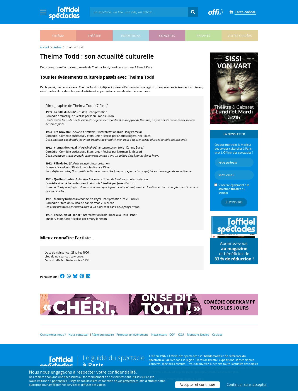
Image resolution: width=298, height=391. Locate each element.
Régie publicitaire (103, 335)
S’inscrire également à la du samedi (233, 189)
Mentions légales (198, 335)
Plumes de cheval (65, 147)
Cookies (217, 335)
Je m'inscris (234, 202)
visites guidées (240, 36)
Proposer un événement (132, 335)
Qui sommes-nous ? (53, 335)
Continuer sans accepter (246, 384)
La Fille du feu (63, 112)
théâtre (94, 36)
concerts (167, 36)
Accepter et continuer (197, 384)
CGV (172, 335)
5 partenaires (58, 381)
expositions (131, 36)
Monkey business (65, 199)
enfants (203, 36)
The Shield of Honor (67, 215)
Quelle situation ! (65, 179)
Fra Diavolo (62, 132)
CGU (181, 335)
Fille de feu (61, 163)
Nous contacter (78, 335)
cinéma (58, 36)
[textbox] (139, 12)
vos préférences (128, 381)
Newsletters (159, 335)
